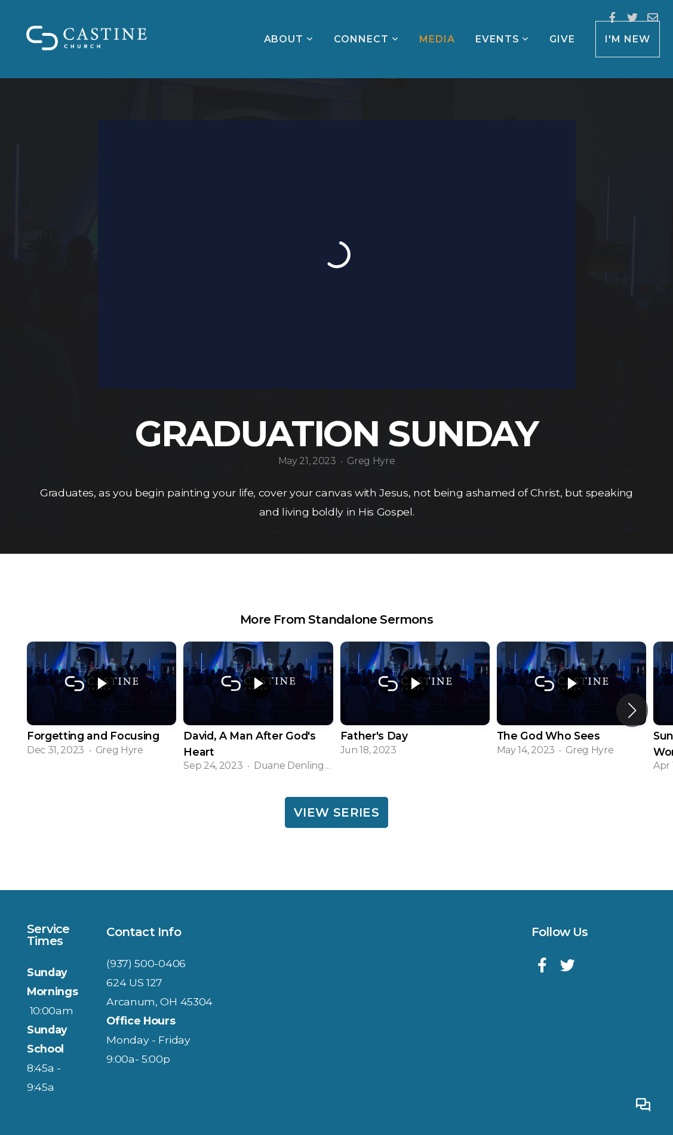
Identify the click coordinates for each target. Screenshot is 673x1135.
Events (502, 39)
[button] (632, 710)
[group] (101, 702)
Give (562, 39)
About (289, 39)
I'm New (627, 39)
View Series (336, 812)
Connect (366, 39)
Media (437, 39)
